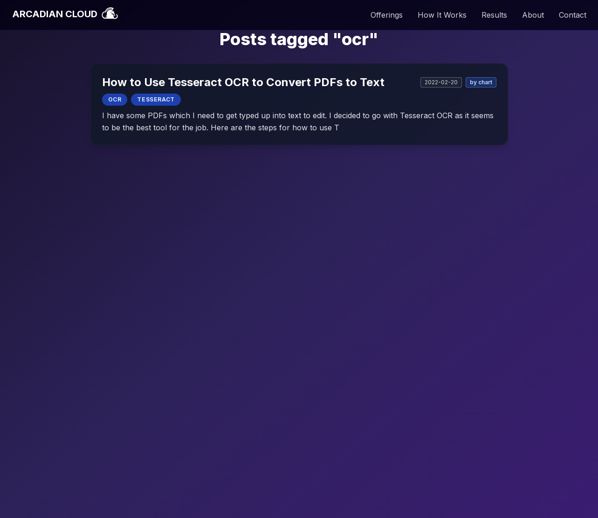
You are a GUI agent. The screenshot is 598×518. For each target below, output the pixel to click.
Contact (572, 15)
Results (494, 15)
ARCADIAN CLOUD (65, 14)
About (533, 15)
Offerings (387, 15)
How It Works (442, 15)
